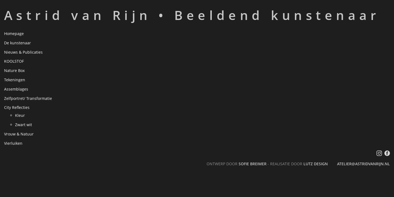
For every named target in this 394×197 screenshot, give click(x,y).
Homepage (14, 33)
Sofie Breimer (252, 163)
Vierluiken (13, 143)
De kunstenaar (17, 42)
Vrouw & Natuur (19, 134)
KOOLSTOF (14, 61)
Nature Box (14, 70)
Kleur (20, 115)
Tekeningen (14, 79)
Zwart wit (23, 124)
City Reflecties (17, 107)
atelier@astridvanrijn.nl (363, 163)
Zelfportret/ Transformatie (28, 98)
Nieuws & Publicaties (23, 52)
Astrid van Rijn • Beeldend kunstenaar (192, 15)
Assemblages (16, 89)
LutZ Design (315, 163)
